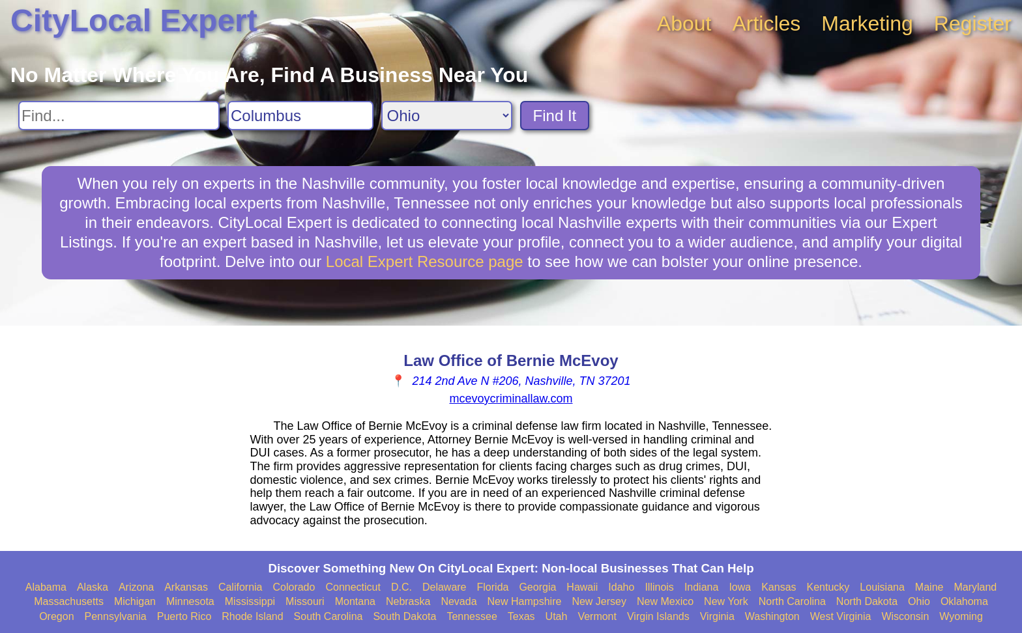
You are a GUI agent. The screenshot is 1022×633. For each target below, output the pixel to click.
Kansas (778, 587)
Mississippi (250, 601)
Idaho (621, 587)
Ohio (919, 601)
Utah (557, 616)
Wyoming (961, 616)
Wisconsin (905, 616)
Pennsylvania (116, 616)
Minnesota (190, 601)
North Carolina (792, 601)
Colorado (293, 587)
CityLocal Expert (133, 20)
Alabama (45, 587)
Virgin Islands (658, 616)
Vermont (597, 616)
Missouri (305, 601)
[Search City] (300, 115)
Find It (555, 115)
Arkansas (186, 587)
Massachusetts (69, 601)
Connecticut (353, 587)
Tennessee (471, 616)
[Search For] (119, 115)
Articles (766, 23)
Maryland (975, 587)
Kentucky (828, 587)
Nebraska (408, 601)
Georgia (537, 587)
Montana (355, 601)
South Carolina (328, 616)
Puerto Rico (184, 616)
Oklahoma (964, 601)
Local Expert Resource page (424, 261)
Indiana (701, 587)
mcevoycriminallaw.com (510, 398)
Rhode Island (252, 616)
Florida (493, 587)
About (684, 23)
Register (973, 23)
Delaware (444, 587)
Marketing (867, 23)
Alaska (92, 587)
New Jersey (599, 601)
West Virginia (840, 616)
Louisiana (882, 587)
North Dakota (867, 601)
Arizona (136, 587)
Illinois (659, 587)
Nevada (458, 601)
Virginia (717, 616)
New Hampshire (525, 601)
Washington (772, 616)
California (240, 587)
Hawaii (582, 587)
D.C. (401, 587)
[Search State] (446, 115)
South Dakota (404, 616)
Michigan (135, 601)
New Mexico (665, 601)
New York (726, 601)
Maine (929, 587)
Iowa (740, 587)
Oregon (56, 616)
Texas (521, 616)
